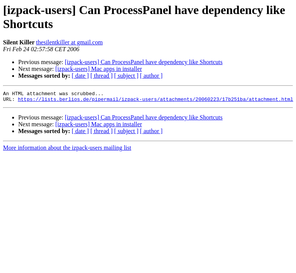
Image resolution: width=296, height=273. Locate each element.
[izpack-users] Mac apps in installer (98, 69)
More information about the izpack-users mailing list (67, 150)
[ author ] (151, 75)
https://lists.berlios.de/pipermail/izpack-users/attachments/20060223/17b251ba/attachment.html (155, 101)
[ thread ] (101, 75)
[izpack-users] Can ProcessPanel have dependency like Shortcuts (144, 62)
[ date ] (80, 75)
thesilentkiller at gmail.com (69, 42)
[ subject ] (126, 75)
